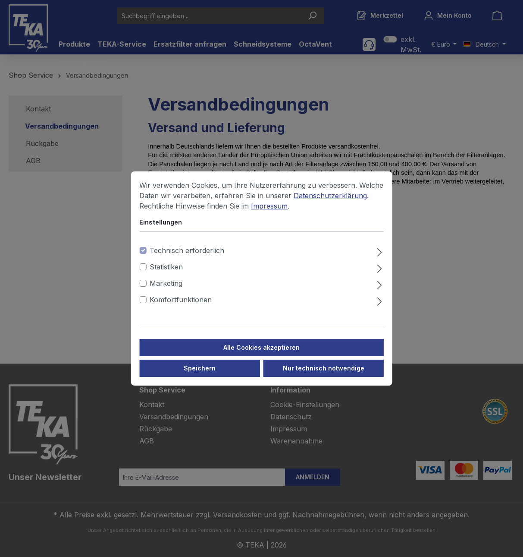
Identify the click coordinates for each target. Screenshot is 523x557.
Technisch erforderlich (187, 259)
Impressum (269, 214)
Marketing (166, 292)
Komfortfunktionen (181, 308)
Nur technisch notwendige (323, 376)
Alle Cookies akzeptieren (261, 356)
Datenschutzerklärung (330, 204)
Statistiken (166, 275)
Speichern (200, 376)
